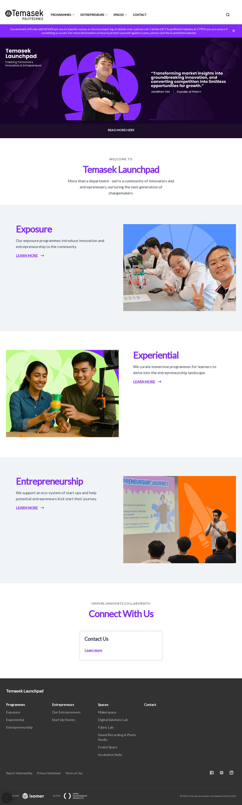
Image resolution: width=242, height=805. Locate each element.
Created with (28, 795)
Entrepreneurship (19, 727)
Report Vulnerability (19, 773)
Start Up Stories (63, 720)
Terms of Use (73, 773)
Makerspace (107, 712)
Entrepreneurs (92, 14)
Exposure (13, 712)
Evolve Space (107, 747)
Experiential (15, 720)
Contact (140, 14)
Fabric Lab (105, 727)
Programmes (61, 14)
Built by (73, 795)
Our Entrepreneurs (66, 712)
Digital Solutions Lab (113, 720)
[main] (121, 351)
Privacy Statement (49, 773)
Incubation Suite (110, 755)
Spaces (118, 14)
